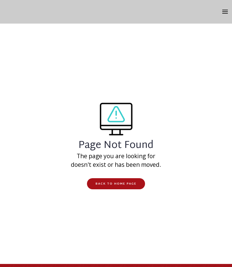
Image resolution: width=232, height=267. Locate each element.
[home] (116, 12)
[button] (227, 12)
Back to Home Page (116, 184)
